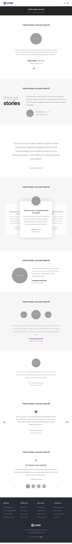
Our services (57, 512)
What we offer (41, 515)
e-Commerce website (9, 512)
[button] (33, 69)
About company (58, 509)
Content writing (7, 515)
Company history (42, 518)
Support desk (41, 512)
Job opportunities (59, 515)
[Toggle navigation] (68, 3)
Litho (41, 538)
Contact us (57, 518)
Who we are (23, 512)
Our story (23, 509)
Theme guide (41, 509)
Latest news (23, 518)
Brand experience (8, 509)
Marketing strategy (8, 518)
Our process (23, 515)
